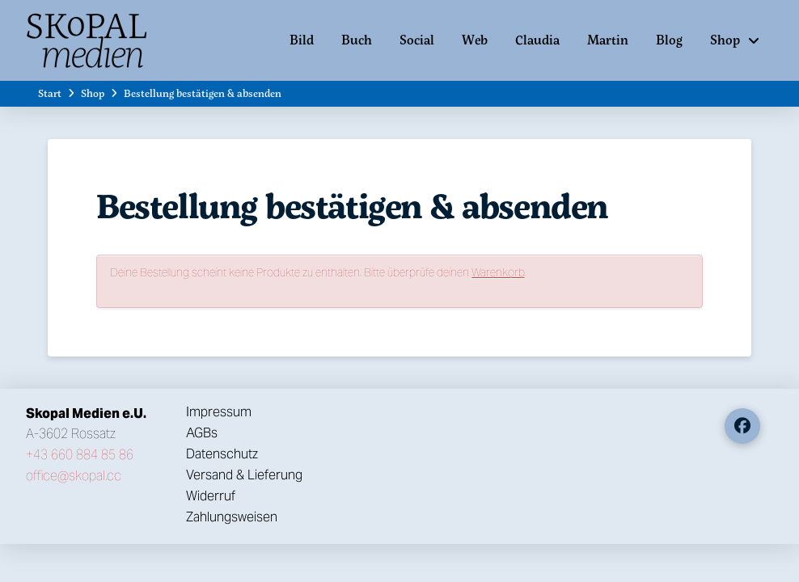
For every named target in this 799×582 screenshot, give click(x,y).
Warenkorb (497, 272)
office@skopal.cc (73, 475)
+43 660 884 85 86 (79, 454)
